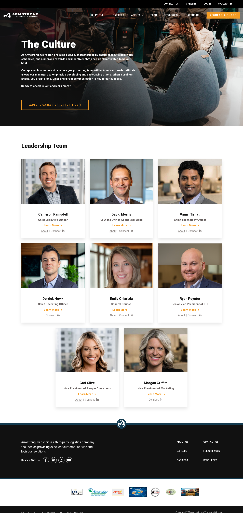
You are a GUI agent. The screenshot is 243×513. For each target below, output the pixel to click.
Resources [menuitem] (171, 15)
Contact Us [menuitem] (171, 3)
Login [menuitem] (207, 3)
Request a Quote (223, 15)
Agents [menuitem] (136, 15)
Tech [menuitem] (153, 15)
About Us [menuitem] (193, 15)
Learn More (51, 225)
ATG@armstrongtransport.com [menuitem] (62, 502)
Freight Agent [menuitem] (212, 451)
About (44, 231)
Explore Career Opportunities (53, 104)
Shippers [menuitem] (97, 15)
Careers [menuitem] (191, 3)
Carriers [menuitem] (118, 15)
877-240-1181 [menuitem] (226, 3)
